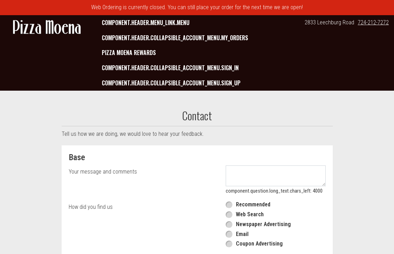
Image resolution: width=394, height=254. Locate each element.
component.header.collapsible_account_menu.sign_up (171, 83)
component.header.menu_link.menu (145, 22)
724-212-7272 (373, 22)
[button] (47, 27)
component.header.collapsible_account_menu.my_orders (175, 38)
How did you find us (91, 207)
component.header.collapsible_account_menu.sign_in (170, 68)
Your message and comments (103, 171)
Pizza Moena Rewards (129, 52)
